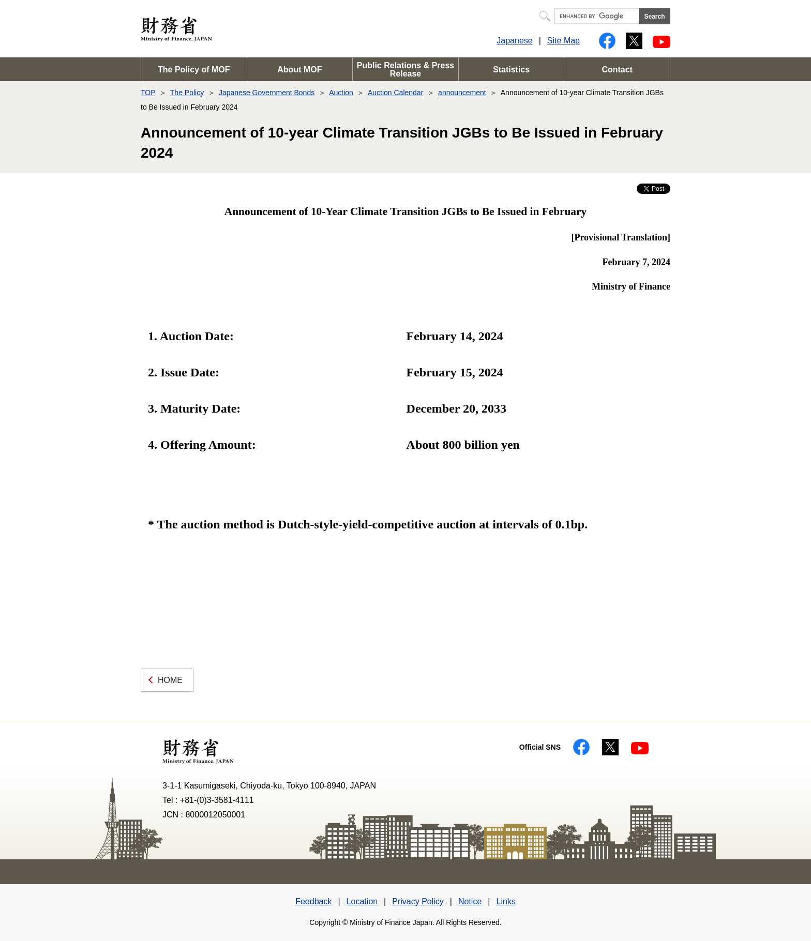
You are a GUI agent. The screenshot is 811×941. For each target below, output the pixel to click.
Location (362, 901)
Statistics (511, 69)
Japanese (514, 40)
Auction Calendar (395, 92)
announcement (462, 92)
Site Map (563, 40)
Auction (341, 92)
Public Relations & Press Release (406, 69)
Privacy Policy (418, 901)
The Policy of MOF (194, 69)
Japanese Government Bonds (266, 92)
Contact (617, 69)
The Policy (187, 92)
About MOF (299, 69)
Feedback (313, 901)
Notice (470, 901)
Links (505, 901)
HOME (170, 680)
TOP (148, 92)
